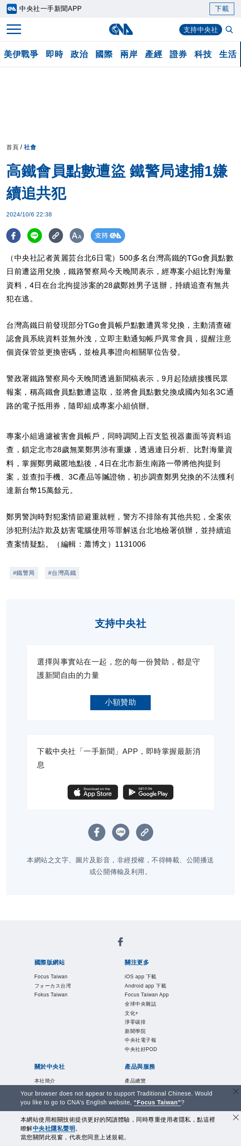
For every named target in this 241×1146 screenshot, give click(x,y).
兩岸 (128, 54)
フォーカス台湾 (52, 986)
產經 (153, 54)
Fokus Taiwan (51, 995)
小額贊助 (120, 702)
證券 (178, 54)
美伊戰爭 (21, 54)
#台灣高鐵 (62, 572)
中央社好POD (141, 1049)
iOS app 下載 (141, 977)
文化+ (132, 1013)
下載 (222, 8)
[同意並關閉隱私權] (236, 1118)
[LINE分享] (35, 235)
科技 (203, 54)
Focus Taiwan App (147, 995)
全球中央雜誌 (140, 1004)
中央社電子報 (140, 1040)
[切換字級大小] (78, 235)
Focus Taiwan (51, 977)
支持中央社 (200, 29)
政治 (79, 54)
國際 (104, 54)
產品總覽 (135, 1081)
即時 (54, 54)
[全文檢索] (230, 30)
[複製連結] (56, 235)
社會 (30, 147)
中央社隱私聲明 (54, 1128)
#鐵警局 (24, 572)
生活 (227, 54)
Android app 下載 (145, 986)
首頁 (12, 147)
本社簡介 (44, 1081)
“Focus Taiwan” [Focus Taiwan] (157, 1102)
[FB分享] (13, 235)
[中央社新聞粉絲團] (120, 943)
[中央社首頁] (120, 29)
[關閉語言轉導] (236, 1092)
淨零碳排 (135, 1022)
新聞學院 (135, 1031)
